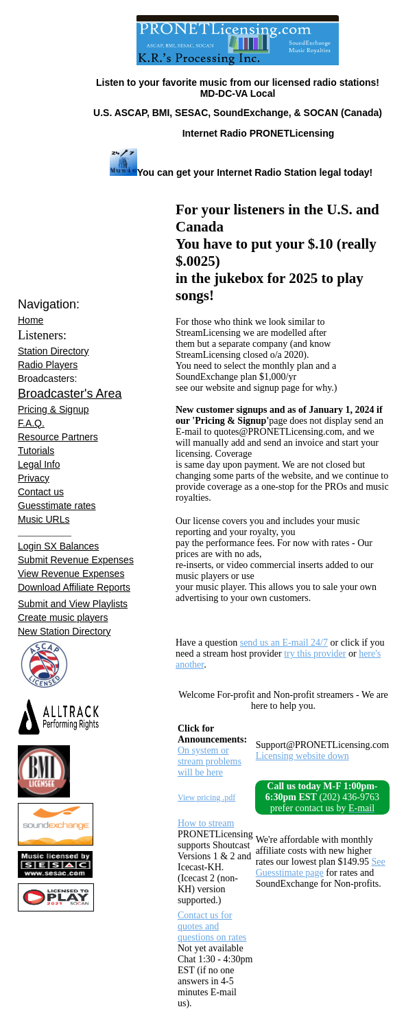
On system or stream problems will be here (209, 761)
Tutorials (36, 450)
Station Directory (53, 350)
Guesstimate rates (57, 505)
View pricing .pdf (206, 797)
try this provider (315, 653)
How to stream (206, 823)
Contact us (41, 491)
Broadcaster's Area (70, 393)
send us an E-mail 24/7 (284, 642)
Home (30, 320)
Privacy (33, 478)
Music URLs (43, 519)
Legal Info (39, 464)
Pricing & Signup (53, 409)
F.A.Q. (31, 423)
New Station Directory (64, 631)
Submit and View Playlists (73, 603)
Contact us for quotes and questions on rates (212, 926)
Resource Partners (58, 436)
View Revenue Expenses (71, 573)
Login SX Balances (58, 546)
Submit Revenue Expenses (76, 559)
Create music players (63, 617)
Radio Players (48, 364)
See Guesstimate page (320, 867)
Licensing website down (302, 756)
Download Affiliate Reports (74, 587)
